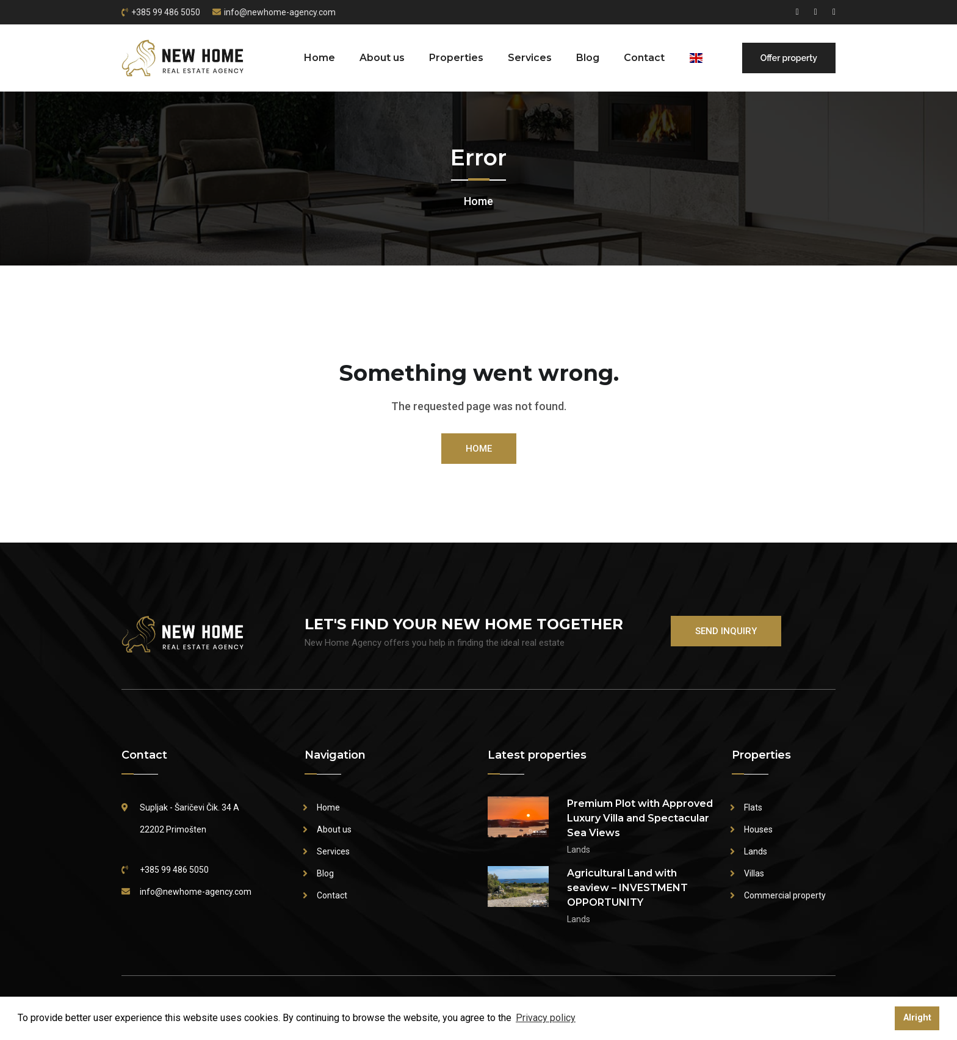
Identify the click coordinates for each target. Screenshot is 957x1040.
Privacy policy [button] (546, 1018)
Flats (753, 807)
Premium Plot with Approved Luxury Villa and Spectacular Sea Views (640, 818)
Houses (758, 829)
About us (382, 57)
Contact (644, 57)
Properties (456, 57)
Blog (587, 57)
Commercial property (785, 895)
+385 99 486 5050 (165, 12)
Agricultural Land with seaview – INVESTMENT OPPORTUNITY (627, 887)
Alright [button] (917, 1018)
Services (530, 57)
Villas (754, 873)
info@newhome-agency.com (280, 12)
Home (319, 57)
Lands (755, 851)
